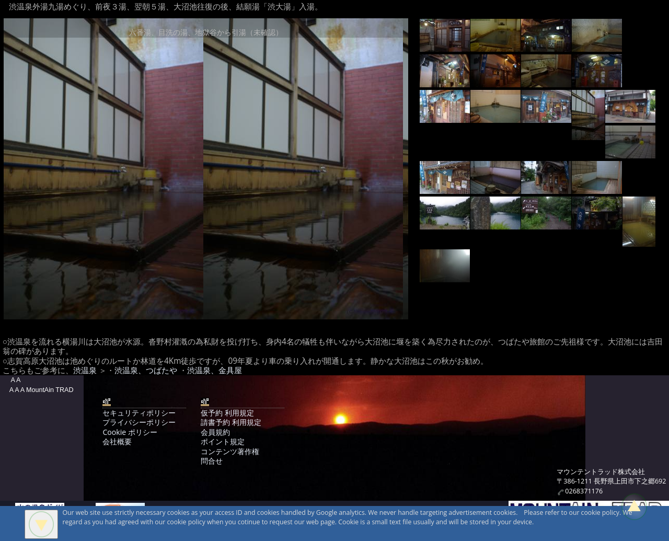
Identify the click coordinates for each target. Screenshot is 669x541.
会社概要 (117, 441)
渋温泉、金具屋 (214, 370)
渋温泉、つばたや (145, 370)
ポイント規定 (223, 441)
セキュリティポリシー (139, 413)
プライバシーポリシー (139, 422)
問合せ (212, 461)
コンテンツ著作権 (230, 451)
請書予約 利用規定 (231, 422)
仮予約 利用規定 (227, 413)
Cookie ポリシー (129, 432)
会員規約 (215, 432)
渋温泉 (85, 370)
